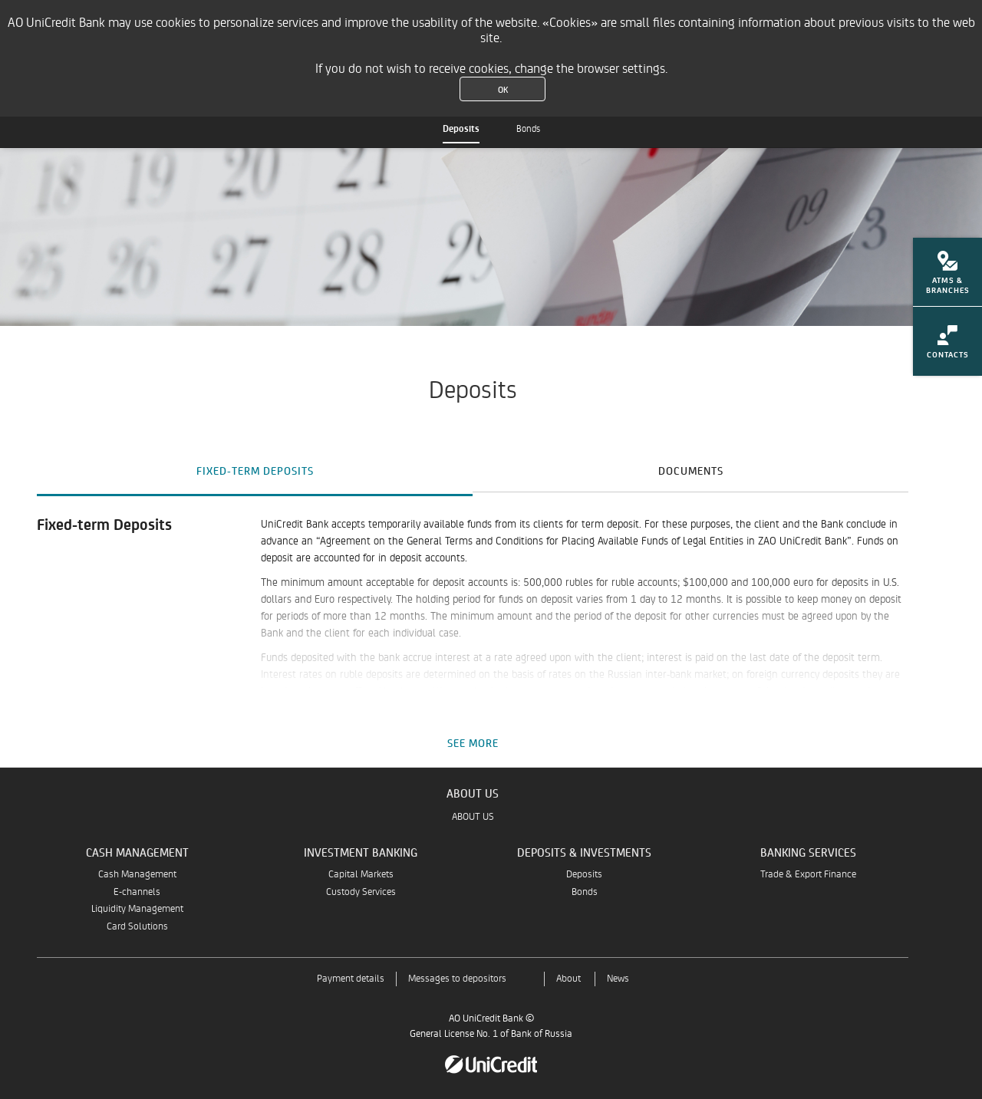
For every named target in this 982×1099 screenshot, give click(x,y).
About (568, 979)
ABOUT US (473, 817)
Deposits (461, 129)
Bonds (528, 129)
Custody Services (361, 892)
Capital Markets (361, 874)
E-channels (137, 892)
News (618, 979)
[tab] (255, 470)
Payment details (350, 979)
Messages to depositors (457, 979)
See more (473, 742)
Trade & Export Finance (808, 874)
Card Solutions (137, 927)
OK (503, 89)
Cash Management (137, 874)
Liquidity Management (137, 909)
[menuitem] (947, 277)
